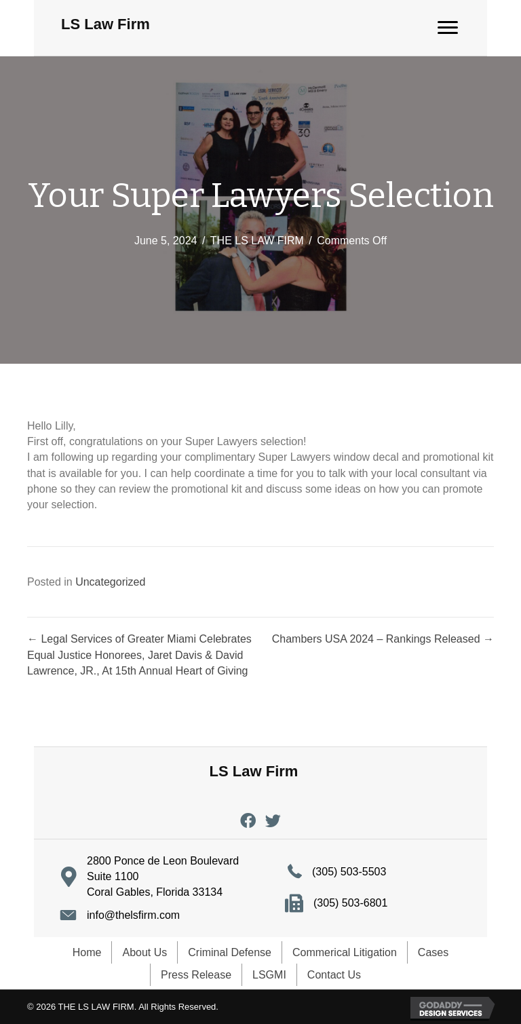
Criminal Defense (229, 952)
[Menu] (447, 27)
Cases (433, 952)
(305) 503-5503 (349, 871)
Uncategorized (110, 582)
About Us (144, 952)
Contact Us (334, 975)
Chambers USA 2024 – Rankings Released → (383, 639)
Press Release (196, 975)
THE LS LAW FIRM (257, 240)
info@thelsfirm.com (133, 915)
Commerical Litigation (344, 952)
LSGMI (269, 975)
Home (87, 952)
